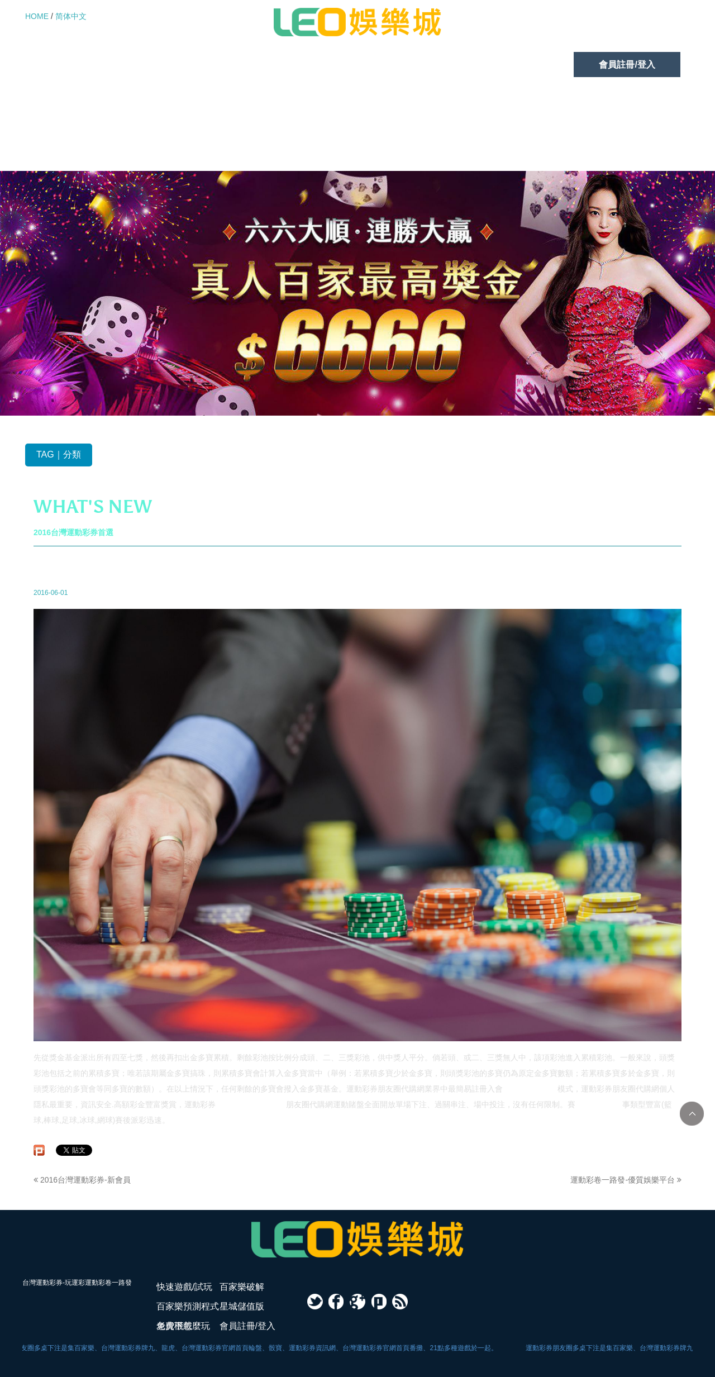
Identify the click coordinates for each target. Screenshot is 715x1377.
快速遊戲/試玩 (78, 64)
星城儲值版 (422, 64)
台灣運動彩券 (598, 1104)
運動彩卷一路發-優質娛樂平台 (625, 1179)
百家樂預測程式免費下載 (300, 64)
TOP (692, 1114)
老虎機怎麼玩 (522, 64)
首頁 (537, 561)
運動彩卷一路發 (530, 1088)
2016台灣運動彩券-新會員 (82, 1179)
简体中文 (71, 16)
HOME (37, 16)
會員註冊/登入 (627, 64)
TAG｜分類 (58, 454)
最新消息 (564, 561)
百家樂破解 (178, 64)
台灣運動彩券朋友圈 (251, 1104)
